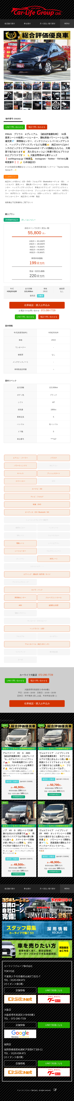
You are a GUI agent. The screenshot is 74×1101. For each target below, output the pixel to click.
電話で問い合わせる (36, 127)
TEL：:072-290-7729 (15, 1018)
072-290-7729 (48, 310)
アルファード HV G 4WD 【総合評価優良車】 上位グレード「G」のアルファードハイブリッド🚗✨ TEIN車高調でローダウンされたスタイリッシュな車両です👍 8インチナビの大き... (18, 761)
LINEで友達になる (53, 990)
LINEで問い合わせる (14, 127)
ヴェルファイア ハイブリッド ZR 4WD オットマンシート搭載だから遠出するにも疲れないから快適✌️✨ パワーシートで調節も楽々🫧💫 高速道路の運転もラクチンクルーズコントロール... (55, 838)
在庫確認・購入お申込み (37, 305)
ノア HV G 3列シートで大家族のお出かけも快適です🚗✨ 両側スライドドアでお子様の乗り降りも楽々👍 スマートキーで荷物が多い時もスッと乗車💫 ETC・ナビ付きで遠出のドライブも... (18, 838)
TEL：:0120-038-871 (15, 1053)
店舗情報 (20, 990)
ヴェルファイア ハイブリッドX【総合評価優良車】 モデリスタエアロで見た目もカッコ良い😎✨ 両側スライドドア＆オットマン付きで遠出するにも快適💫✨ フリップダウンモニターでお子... (55, 761)
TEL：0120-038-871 (14, 980)
